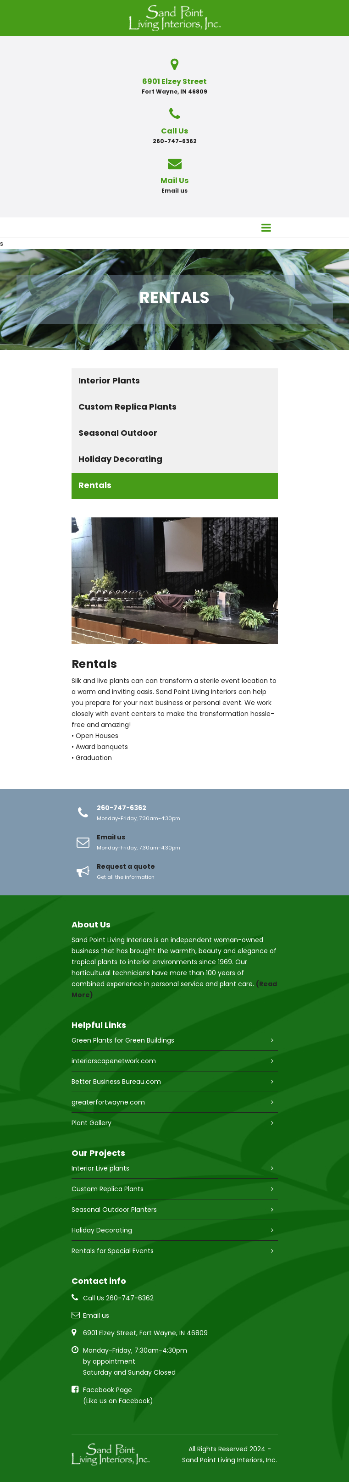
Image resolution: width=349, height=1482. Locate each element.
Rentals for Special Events (113, 1250)
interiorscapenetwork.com (114, 1061)
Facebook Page (107, 1389)
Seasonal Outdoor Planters (114, 1209)
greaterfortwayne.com (108, 1102)
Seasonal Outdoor (117, 432)
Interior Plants (109, 380)
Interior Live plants (100, 1168)
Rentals (94, 485)
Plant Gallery (91, 1122)
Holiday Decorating (120, 459)
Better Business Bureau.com (116, 1081)
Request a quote (126, 866)
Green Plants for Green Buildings (123, 1040)
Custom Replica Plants (127, 406)
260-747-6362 (121, 807)
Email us (174, 190)
